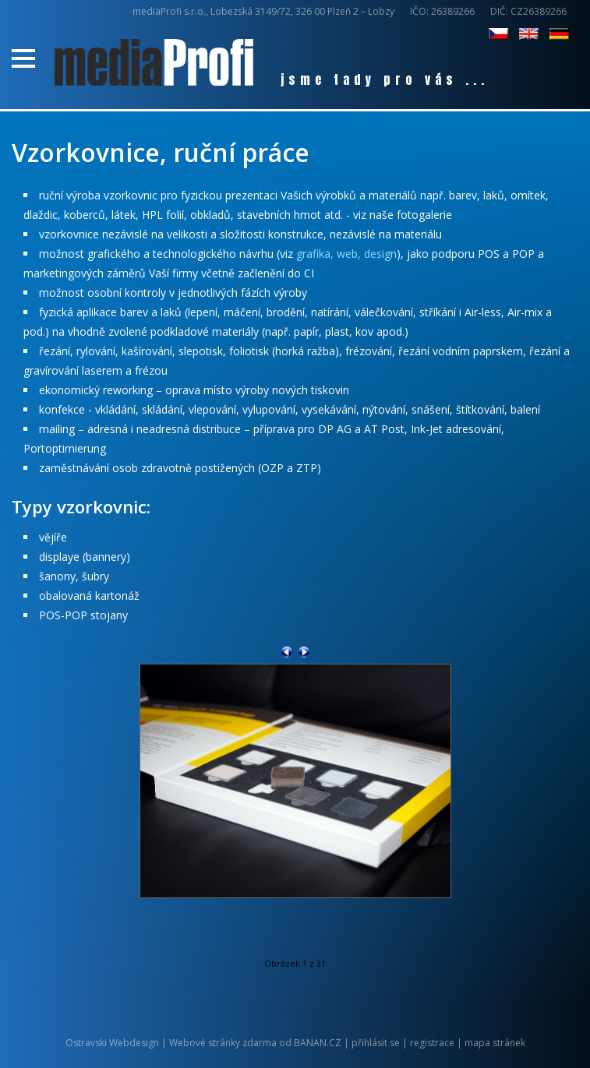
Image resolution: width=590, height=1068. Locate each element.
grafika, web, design (346, 253)
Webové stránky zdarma (223, 1042)
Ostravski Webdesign (113, 1042)
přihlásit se (376, 1042)
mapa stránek (495, 1042)
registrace (432, 1042)
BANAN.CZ (317, 1042)
